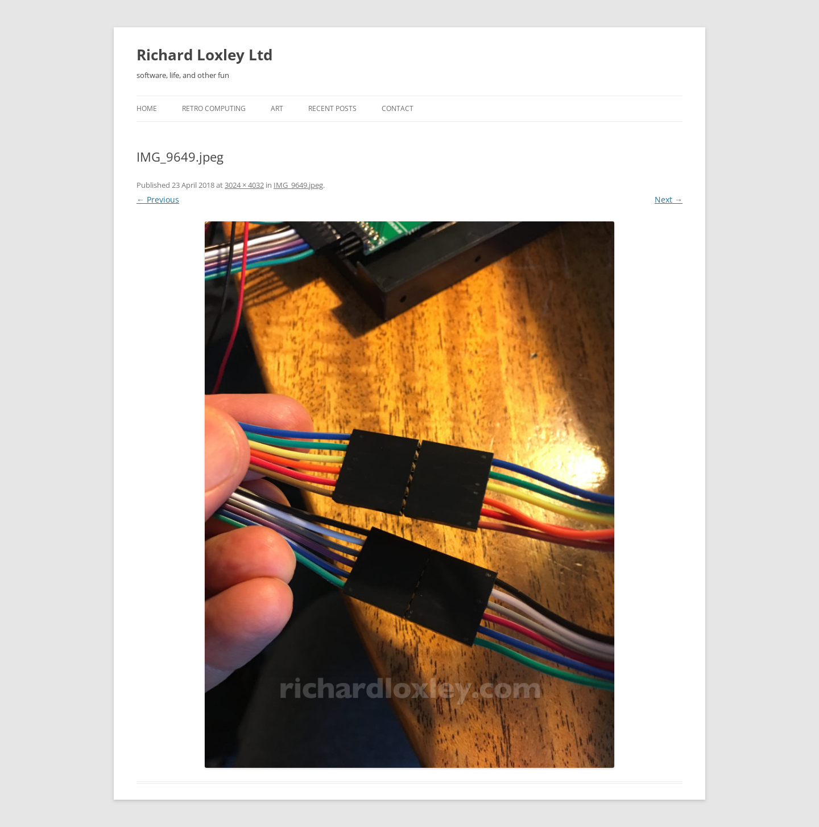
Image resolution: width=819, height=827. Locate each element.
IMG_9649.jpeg (298, 185)
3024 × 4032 (244, 185)
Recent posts (332, 108)
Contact (397, 108)
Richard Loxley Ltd (204, 54)
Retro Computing (214, 108)
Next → (668, 199)
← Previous (157, 199)
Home (146, 108)
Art (277, 108)
